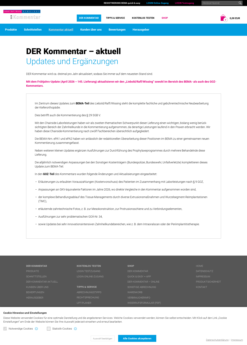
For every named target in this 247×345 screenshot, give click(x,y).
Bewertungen (117, 29)
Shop (165, 18)
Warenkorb (134, 292)
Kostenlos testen (143, 18)
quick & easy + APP (139, 276)
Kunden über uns (91, 29)
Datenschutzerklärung (217, 340)
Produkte (11, 29)
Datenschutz (204, 271)
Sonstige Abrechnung (141, 287)
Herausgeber (141, 29)
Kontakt (201, 287)
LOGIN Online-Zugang (157, 3)
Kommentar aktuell (61, 29)
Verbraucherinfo (138, 297)
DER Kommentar (89, 18)
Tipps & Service (115, 18)
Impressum (237, 340)
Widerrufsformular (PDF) (144, 302)
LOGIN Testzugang (184, 3)
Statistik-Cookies (59, 328)
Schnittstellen (33, 29)
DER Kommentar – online (143, 281)
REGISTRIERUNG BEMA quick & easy (122, 3)
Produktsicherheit (208, 281)
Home (199, 265)
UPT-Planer (84, 302)
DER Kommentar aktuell (42, 281)
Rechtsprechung (88, 297)
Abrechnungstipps (89, 292)
